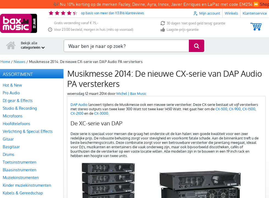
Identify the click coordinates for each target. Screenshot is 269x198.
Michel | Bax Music (131, 85)
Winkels (231, 4)
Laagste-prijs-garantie (180, 21)
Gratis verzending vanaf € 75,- (76, 14)
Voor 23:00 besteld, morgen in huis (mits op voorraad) (90, 21)
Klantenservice (255, 4)
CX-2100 (77, 105)
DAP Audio (79, 96)
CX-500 (221, 100)
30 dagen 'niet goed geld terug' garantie (193, 15)
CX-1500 (248, 100)
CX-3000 (101, 105)
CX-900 (235, 100)
